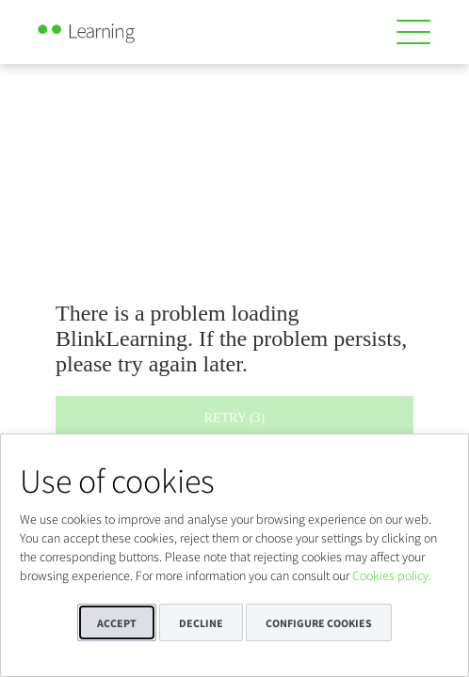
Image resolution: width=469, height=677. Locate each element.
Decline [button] (201, 623)
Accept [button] (117, 623)
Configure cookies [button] (319, 623)
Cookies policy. (391, 575)
